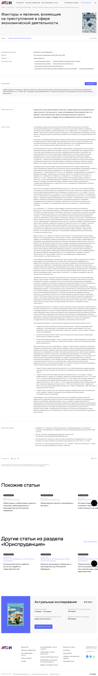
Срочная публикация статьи (49, 657)
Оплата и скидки (26, 658)
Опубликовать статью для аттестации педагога (48, 661)
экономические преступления (43, 63)
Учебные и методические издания (71, 657)
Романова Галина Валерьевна (43, 52)
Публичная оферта (54, 674)
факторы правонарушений (86, 68)
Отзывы (23, 661)
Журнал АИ (20, 2)
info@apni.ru (42, 465)
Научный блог (67, 653)
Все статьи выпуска (90, 541)
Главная (3, 7)
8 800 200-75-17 (91, 647)
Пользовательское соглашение (39, 674)
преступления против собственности (63, 63)
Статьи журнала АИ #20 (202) (23, 7)
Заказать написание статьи (49, 665)
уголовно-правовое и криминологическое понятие (66, 61)
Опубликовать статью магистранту (47, 653)
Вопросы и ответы (69, 647)
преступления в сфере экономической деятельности (49, 66)
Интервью (66, 650)
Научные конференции (32, 2)
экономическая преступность (42, 61)
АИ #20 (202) (10, 7)
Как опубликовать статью (50, 2)
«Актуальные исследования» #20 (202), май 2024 (49, 55)
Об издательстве (68, 661)
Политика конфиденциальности (21, 674)
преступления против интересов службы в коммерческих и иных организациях (56, 68)
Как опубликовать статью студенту (48, 648)
